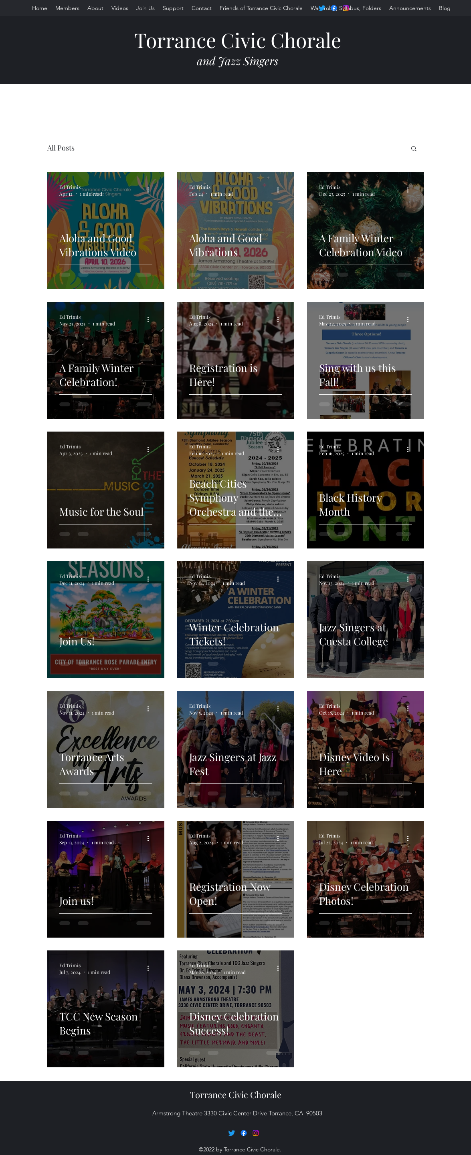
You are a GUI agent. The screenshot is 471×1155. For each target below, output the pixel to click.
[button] (414, 149)
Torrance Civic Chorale (237, 39)
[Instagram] (346, 8)
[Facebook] (334, 8)
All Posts (61, 148)
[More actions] (151, 190)
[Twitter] (322, 8)
